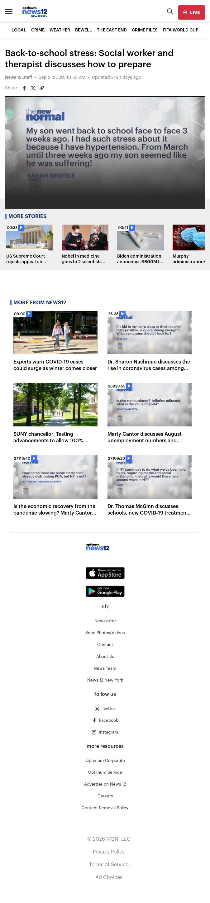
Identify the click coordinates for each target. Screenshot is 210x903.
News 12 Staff (18, 77)
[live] (191, 12)
